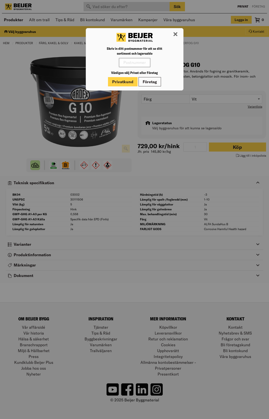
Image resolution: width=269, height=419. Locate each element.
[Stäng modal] (175, 34)
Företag (150, 81)
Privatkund (122, 81)
